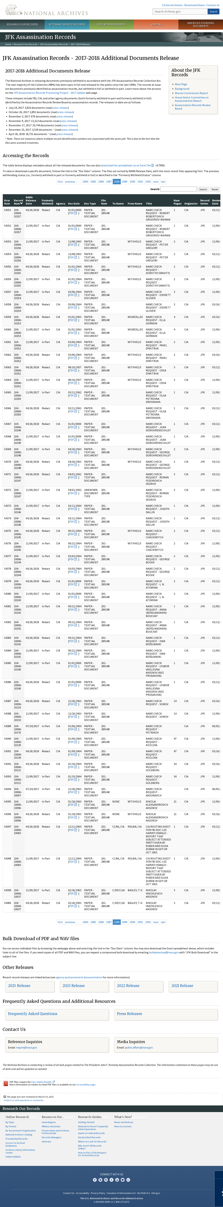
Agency (60, 203)
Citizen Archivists (172, 5)
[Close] (219, 1175)
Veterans (46, 1141)
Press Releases (129, 1014)
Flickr (128, 1180)
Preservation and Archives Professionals (55, 1132)
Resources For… (53, 1117)
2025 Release (19, 986)
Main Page (181, 84)
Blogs (123, 1180)
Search (213, 11)
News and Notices (123, 1122)
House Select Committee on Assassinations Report (192, 99)
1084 (85, 181)
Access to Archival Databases (15, 1144)
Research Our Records (22, 24)
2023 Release (74, 986)
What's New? (123, 1117)
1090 (132, 181)
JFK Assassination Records (54, 44)
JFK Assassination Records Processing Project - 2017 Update (49, 92)
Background (182, 88)
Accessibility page (85, 1084)
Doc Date (74, 203)
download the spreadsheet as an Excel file (126, 165)
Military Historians (51, 1126)
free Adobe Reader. (43, 1081)
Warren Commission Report (191, 93)
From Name (135, 203)
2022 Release (128, 986)
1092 (148, 181)
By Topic (10, 1122)
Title (149, 203)
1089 (124, 181)
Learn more (192, 1200)
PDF (71, 213)
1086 (101, 181)
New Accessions (123, 1126)
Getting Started (86, 1122)
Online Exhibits (13, 1156)
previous (70, 181)
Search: (155, 189)
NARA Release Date (31, 200)
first (60, 181)
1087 (109, 181)
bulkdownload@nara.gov (164, 952)
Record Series (204, 202)
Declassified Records (89, 1137)
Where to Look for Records (92, 1141)
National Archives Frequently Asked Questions (93, 1128)
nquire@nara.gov (27, 1047)
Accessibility (82, 1193)
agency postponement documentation (79, 977)
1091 (140, 181)
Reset (215, 189)
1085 (93, 181)
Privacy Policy (98, 1193)
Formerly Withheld (47, 202)
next (156, 181)
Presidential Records (17, 1138)
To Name (118, 203)
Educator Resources (111, 24)
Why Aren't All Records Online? (90, 1147)
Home (8, 44)
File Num (104, 202)
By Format (11, 1126)
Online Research (17, 1117)
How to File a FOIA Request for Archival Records (92, 1154)
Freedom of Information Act (121, 1193)
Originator (191, 203)
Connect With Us (111, 1174)
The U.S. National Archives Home (46, 9)
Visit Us (156, 24)
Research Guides (90, 1117)
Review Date (216, 202)
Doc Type (90, 203)
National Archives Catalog (19, 1134)
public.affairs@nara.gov (139, 1047)
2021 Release (182, 986)
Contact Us (213, 5)
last (163, 181)
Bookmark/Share (194, 5)
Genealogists (49, 1122)
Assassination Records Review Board (192, 106)
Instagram (106, 1180)
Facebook (95, 1180)
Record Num (18, 202)
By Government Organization (21, 1130)
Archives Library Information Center (20, 1151)
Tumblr (111, 1180)
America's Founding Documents (200, 24)
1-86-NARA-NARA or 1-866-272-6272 (111, 1201)
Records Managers (51, 1137)
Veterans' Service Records (67, 24)
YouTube (117, 1180)
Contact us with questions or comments (23, 1100)
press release (60, 107)
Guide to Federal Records (91, 1133)
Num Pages (178, 202)
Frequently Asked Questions (32, 1014)
